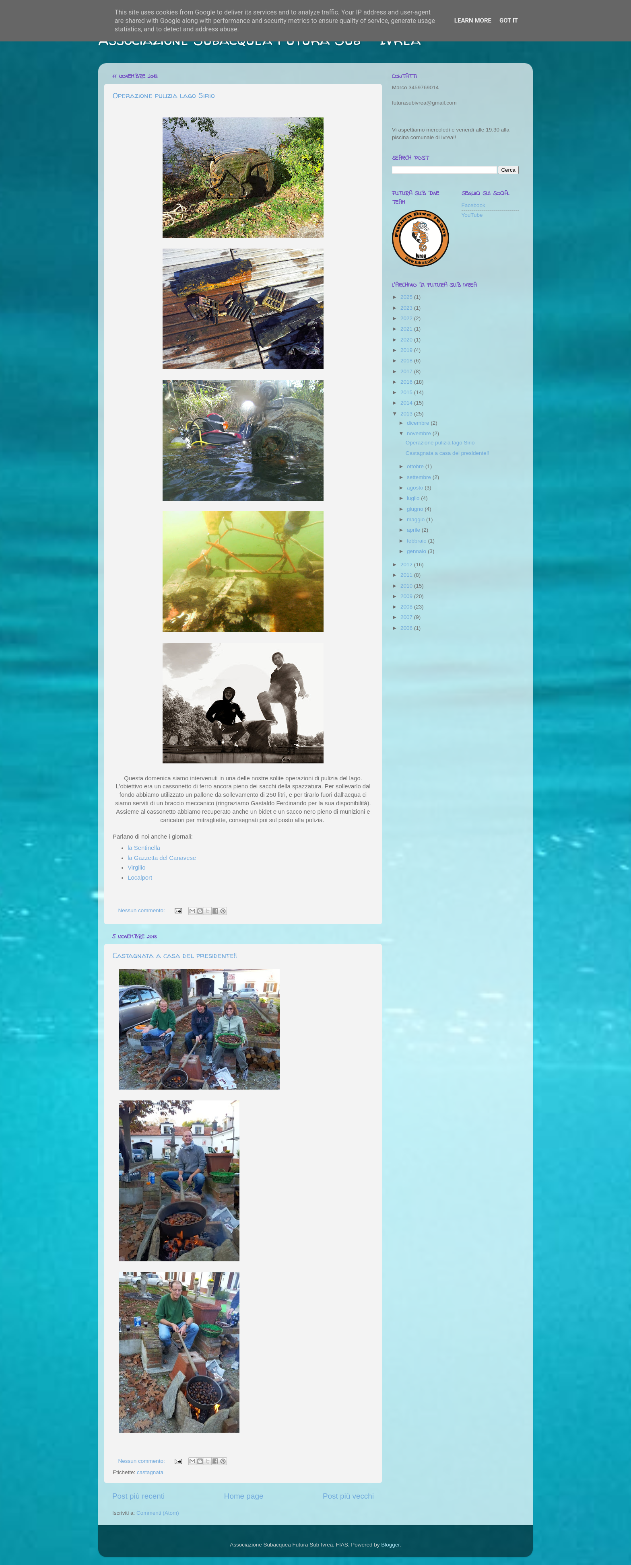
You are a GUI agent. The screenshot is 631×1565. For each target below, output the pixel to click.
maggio (416, 519)
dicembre (419, 423)
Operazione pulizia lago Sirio (164, 95)
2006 (407, 628)
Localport (140, 877)
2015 (407, 392)
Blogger (390, 1545)
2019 (407, 350)
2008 (407, 607)
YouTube (472, 215)
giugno (416, 509)
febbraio (417, 541)
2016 (407, 382)
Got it (508, 20)
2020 (407, 340)
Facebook (473, 205)
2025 (407, 297)
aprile (414, 530)
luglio (414, 498)
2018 (407, 361)
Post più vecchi (348, 1496)
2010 (407, 586)
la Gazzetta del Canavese (162, 858)
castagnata (150, 1472)
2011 (407, 575)
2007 (407, 617)
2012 (407, 564)
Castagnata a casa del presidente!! (175, 955)
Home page (244, 1496)
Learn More (472, 20)
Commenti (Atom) (157, 1513)
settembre (420, 477)
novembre (420, 433)
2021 (407, 329)
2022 (407, 318)
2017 (407, 371)
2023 (407, 308)
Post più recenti (138, 1496)
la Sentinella (144, 848)
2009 (407, 596)
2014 (407, 403)
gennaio (417, 551)
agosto (416, 488)
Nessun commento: (142, 910)
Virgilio (136, 867)
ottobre (416, 466)
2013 (407, 414)
